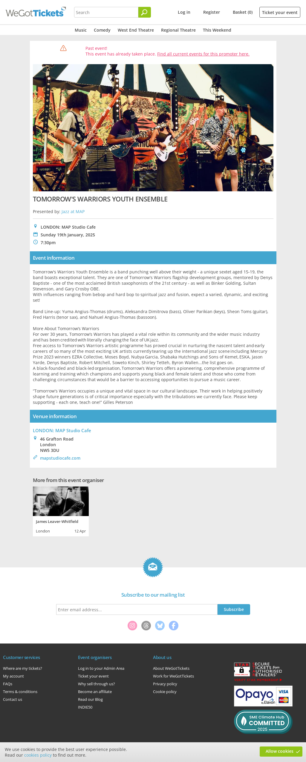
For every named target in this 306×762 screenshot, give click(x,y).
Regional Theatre (178, 30)
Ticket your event (280, 12)
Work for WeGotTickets (173, 676)
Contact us (12, 699)
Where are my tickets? (22, 668)
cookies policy (38, 755)
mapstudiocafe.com (60, 458)
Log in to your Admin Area (101, 668)
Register (211, 12)
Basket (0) (243, 12)
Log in (184, 12)
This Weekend (217, 30)
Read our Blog (90, 699)
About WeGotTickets (171, 668)
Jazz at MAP (73, 211)
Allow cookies (279, 751)
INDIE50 (85, 707)
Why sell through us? (96, 683)
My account (13, 676)
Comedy (102, 30)
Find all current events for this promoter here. (203, 54)
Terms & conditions (20, 691)
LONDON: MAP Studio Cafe (62, 430)
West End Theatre (136, 30)
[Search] (144, 12)
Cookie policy (165, 691)
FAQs (7, 683)
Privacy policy (165, 683)
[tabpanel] (61, 510)
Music (81, 30)
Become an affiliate (95, 691)
